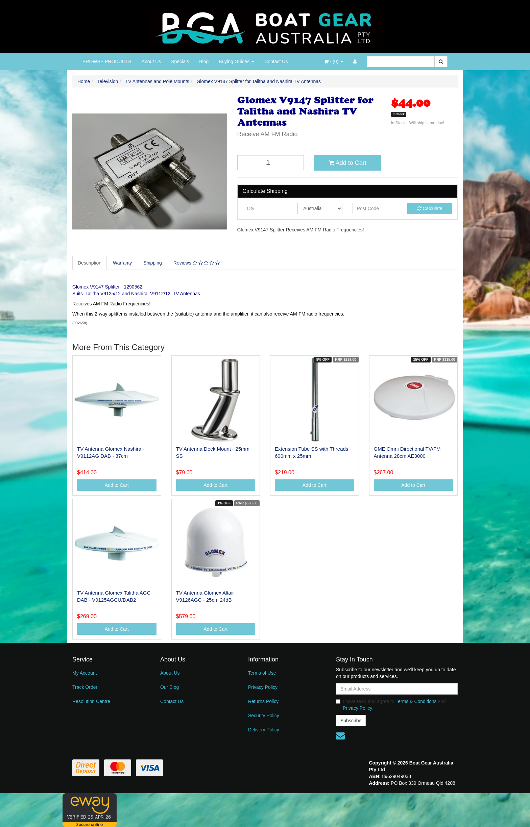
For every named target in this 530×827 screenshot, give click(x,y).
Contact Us (276, 61)
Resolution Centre (91, 701)
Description (89, 263)
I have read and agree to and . (391, 705)
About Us (151, 61)
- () (333, 61)
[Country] (319, 208)
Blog (204, 61)
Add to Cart (347, 162)
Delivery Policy (263, 729)
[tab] (89, 263)
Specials (180, 61)
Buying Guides (236, 61)
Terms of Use (262, 673)
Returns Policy (263, 701)
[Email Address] (397, 689)
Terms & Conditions (415, 701)
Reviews (196, 263)
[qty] (265, 208)
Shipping (152, 263)
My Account (84, 673)
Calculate (429, 208)
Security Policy (263, 715)
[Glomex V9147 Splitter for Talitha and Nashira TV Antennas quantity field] (270, 162)
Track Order (84, 687)
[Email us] (340, 736)
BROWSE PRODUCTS (106, 61)
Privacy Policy (263, 687)
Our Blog (169, 687)
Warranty (122, 263)
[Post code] (375, 208)
